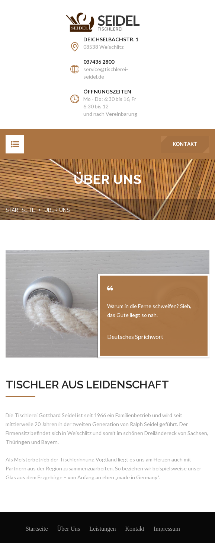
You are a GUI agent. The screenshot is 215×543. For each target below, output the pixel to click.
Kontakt (185, 144)
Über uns (57, 210)
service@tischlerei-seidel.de (105, 73)
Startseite (20, 210)
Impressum (167, 528)
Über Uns (68, 528)
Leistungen (102, 528)
